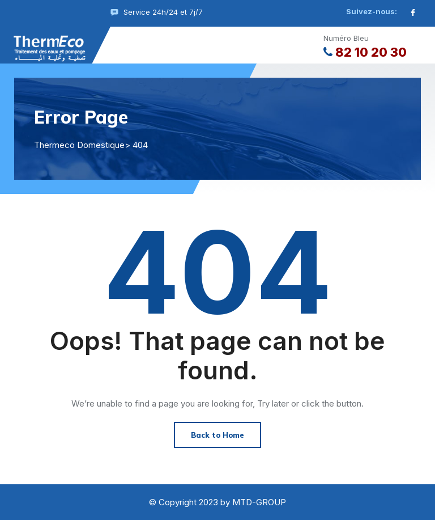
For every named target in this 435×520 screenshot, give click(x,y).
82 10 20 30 (365, 52)
